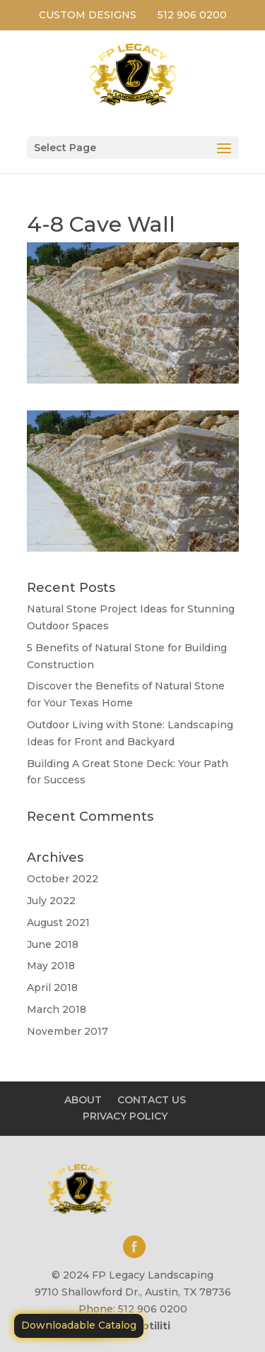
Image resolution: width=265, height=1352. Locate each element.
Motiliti (151, 1326)
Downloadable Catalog (78, 1325)
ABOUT (83, 1099)
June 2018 (52, 944)
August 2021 (58, 922)
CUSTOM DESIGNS (87, 14)
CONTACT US (151, 1099)
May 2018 (51, 965)
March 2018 (56, 1009)
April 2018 (52, 987)
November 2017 (67, 1031)
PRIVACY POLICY (125, 1116)
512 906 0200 (192, 14)
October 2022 (62, 878)
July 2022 (51, 900)
